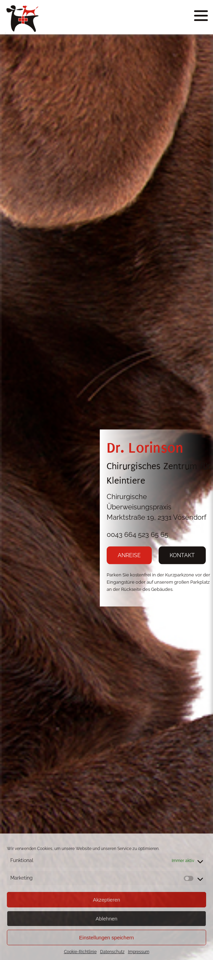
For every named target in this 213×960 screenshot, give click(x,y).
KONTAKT (182, 555)
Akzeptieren (106, 900)
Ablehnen (106, 919)
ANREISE (129, 555)
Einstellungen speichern (106, 937)
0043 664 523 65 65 (137, 534)
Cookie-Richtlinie (80, 951)
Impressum (138, 951)
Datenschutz (112, 951)
